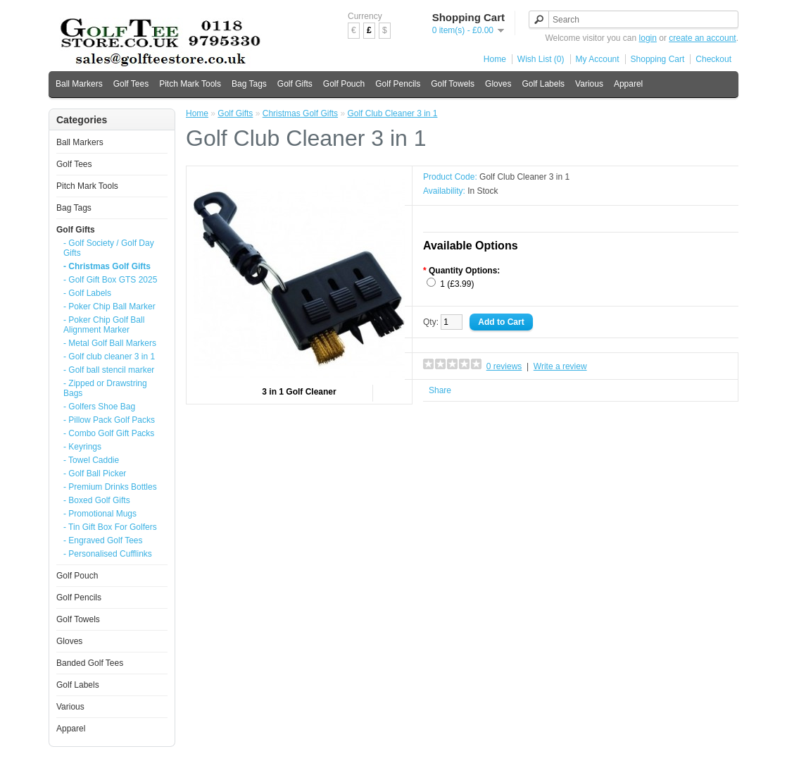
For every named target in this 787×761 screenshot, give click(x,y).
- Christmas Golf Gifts (107, 266)
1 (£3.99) (457, 284)
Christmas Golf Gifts (300, 113)
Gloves (498, 84)
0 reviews (504, 366)
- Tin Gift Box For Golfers (110, 527)
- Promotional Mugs (100, 514)
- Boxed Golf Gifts (96, 500)
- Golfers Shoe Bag (99, 407)
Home (495, 59)
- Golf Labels (87, 293)
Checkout (713, 59)
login (648, 38)
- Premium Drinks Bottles (110, 487)
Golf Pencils (397, 84)
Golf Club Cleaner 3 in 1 (392, 113)
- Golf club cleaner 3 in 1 (109, 356)
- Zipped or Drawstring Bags (105, 388)
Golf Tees (131, 84)
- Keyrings (82, 447)
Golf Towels (452, 84)
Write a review (560, 366)
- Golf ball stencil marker (108, 370)
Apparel (628, 84)
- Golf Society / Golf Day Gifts (108, 248)
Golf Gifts (295, 84)
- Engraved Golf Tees (103, 540)
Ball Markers (79, 84)
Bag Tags (249, 84)
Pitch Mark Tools (190, 84)
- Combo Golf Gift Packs (108, 433)
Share (440, 390)
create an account (702, 38)
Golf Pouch (344, 84)
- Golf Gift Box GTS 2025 (110, 280)
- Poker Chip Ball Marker (109, 306)
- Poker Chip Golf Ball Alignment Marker (103, 325)
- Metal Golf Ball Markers (109, 343)
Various (589, 84)
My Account (597, 59)
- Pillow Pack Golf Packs (109, 420)
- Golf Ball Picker (94, 473)
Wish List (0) (541, 59)
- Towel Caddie (91, 460)
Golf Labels (543, 84)
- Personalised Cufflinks (107, 554)
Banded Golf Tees (89, 663)
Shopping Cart (658, 59)
